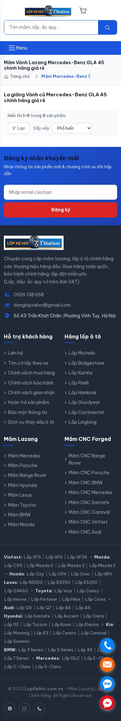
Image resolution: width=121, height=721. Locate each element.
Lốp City (35, 573)
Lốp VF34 (77, 557)
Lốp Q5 (24, 607)
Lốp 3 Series (30, 649)
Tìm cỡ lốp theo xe (28, 363)
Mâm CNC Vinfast (88, 522)
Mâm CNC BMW (86, 483)
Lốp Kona (61, 624)
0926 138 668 (29, 295)
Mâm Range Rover (27, 475)
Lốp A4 (63, 607)
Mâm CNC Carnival (89, 512)
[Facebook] (9, 709)
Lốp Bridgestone (86, 363)
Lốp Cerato (64, 632)
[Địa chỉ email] (60, 192)
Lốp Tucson (35, 624)
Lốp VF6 (54, 557)
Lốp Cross (95, 599)
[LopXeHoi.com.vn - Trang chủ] (48, 11)
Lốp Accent (67, 616)
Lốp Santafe (37, 616)
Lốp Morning (17, 632)
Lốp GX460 (16, 590)
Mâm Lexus (20, 495)
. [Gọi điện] (107, 645)
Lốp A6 (83, 607)
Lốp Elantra (87, 624)
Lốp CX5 (13, 565)
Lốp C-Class (18, 666)
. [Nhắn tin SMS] (107, 664)
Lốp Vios (63, 590)
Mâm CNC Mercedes (90, 492)
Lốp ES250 (86, 582)
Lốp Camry (88, 590)
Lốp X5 (85, 649)
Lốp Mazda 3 (71, 565)
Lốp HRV (103, 573)
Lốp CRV (57, 573)
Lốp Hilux (71, 599)
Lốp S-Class (48, 666)
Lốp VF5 (32, 557)
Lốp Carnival (93, 632)
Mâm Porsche (22, 465)
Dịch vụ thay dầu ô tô (31, 422)
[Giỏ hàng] (83, 11)
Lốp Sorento (17, 641)
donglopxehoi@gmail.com (42, 305)
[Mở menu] (17, 48)
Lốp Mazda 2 (102, 565)
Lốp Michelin (82, 353)
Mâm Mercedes (24, 456)
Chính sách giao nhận (31, 393)
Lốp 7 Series (17, 658)
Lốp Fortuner (44, 599)
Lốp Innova (15, 599)
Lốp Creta (94, 616)
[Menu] (12, 11)
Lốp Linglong (82, 422)
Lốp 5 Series (60, 649)
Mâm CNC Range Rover (87, 459)
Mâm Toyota (22, 505)
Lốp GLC (71, 658)
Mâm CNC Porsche (89, 473)
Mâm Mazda (21, 524)
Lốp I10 (12, 624)
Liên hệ (15, 353)
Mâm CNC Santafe (89, 502)
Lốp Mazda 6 (40, 565)
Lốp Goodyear (84, 402)
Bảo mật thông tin (27, 412)
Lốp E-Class (97, 658)
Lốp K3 (41, 632)
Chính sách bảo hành (31, 383)
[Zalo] (24, 709)
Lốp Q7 (44, 607)
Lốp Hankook (82, 393)
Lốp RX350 (59, 582)
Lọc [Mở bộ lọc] (18, 128)
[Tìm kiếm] (51, 27)
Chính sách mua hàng (31, 373)
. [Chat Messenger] (107, 703)
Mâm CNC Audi (85, 532)
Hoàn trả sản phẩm (28, 402)
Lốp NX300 (31, 582)
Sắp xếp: (41, 128)
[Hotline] (39, 709)
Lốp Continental (86, 412)
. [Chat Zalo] (107, 683)
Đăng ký (60, 210)
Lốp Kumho (81, 373)
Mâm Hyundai (22, 485)
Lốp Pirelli (79, 383)
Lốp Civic (80, 573)
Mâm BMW (19, 515)
